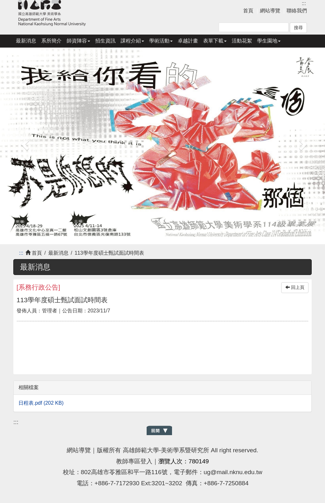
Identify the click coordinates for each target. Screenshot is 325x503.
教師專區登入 (134, 461)
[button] (24, 142)
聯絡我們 (297, 10)
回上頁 (294, 287)
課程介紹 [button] (132, 40)
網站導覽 (270, 10)
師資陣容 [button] (78, 40)
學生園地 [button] (269, 40)
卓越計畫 (188, 40)
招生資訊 (105, 40)
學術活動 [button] (161, 40)
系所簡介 (51, 40)
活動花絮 (242, 40)
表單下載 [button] (215, 40)
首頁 (248, 10)
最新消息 (26, 40)
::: (304, 3)
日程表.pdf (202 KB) (40, 403)
